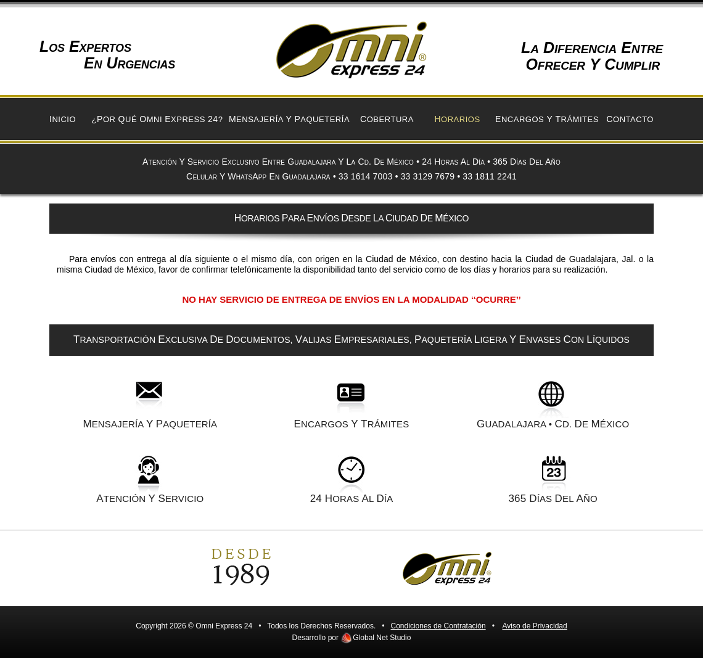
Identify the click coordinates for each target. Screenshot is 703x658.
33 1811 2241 (489, 176)
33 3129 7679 (428, 176)
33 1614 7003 (366, 176)
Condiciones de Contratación (438, 626)
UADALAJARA (511, 424)
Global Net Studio (382, 637)
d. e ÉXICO (592, 424)
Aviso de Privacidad (535, 626)
